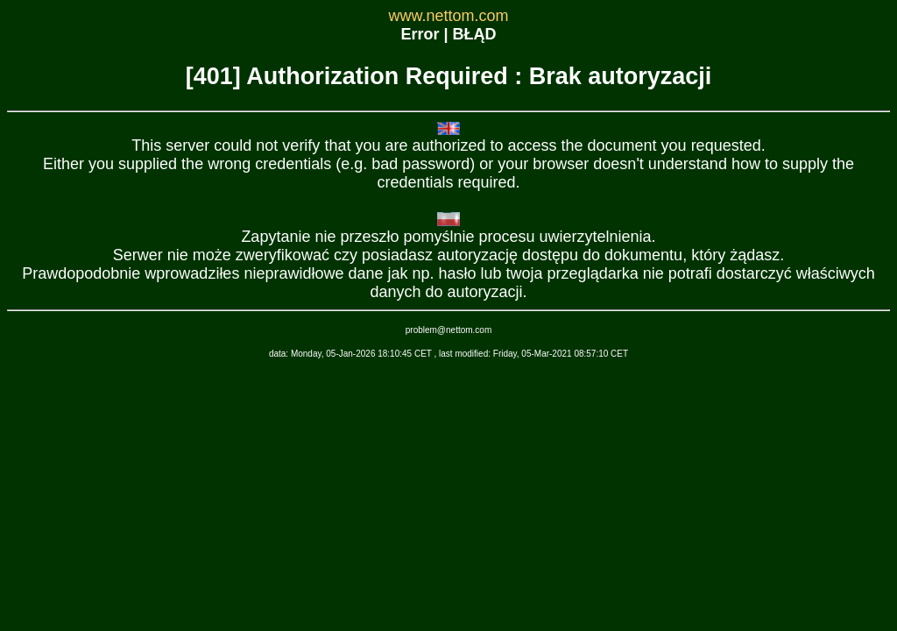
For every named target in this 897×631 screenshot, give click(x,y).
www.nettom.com (448, 16)
